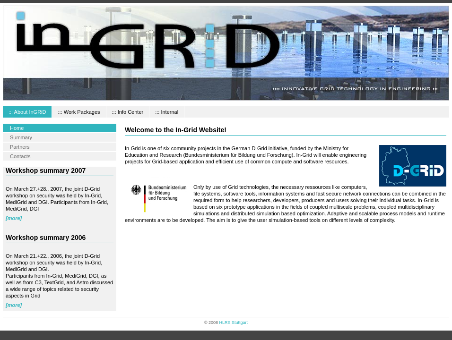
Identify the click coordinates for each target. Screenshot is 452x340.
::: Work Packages (79, 112)
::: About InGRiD (27, 112)
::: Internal (166, 112)
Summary (21, 137)
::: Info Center (128, 112)
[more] (14, 218)
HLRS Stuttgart (233, 322)
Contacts (20, 156)
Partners (20, 147)
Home (17, 128)
